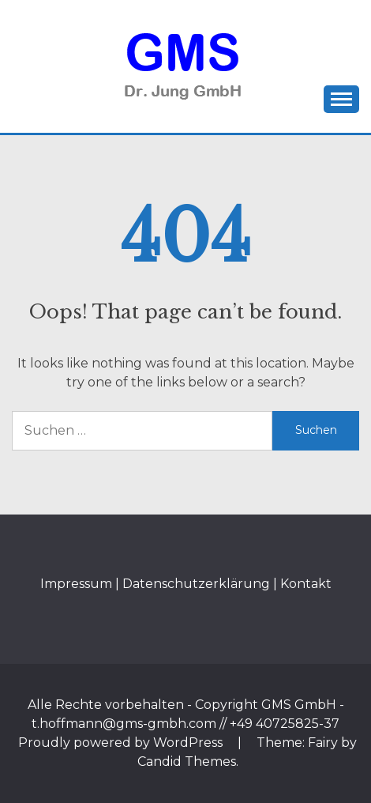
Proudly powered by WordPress (122, 742)
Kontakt (306, 583)
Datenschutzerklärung (196, 583)
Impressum (76, 583)
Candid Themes (186, 761)
